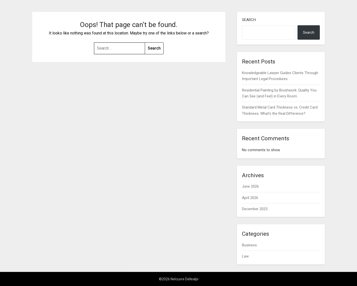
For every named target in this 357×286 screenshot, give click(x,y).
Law (245, 256)
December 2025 (255, 209)
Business (249, 245)
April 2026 (250, 198)
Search (249, 20)
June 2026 (250, 186)
